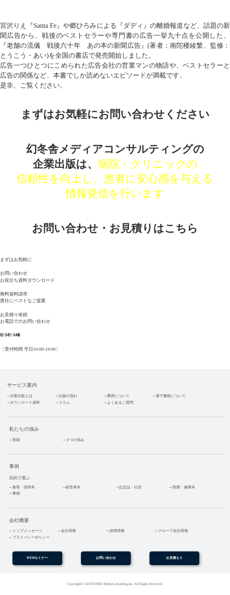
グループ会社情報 (173, 531)
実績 (16, 440)
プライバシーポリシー (31, 537)
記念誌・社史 (130, 487)
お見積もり (174, 558)
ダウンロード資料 (25, 402)
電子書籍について (171, 396)
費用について (118, 396)
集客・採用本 (23, 487)
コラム (64, 402)
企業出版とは (21, 396)
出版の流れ (68, 396)
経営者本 (73, 487)
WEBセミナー (37, 558)
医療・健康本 (184, 487)
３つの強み (75, 440)
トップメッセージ (27, 531)
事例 (16, 493)
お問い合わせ (106, 558)
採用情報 (117, 531)
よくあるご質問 (120, 402)
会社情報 (68, 531)
